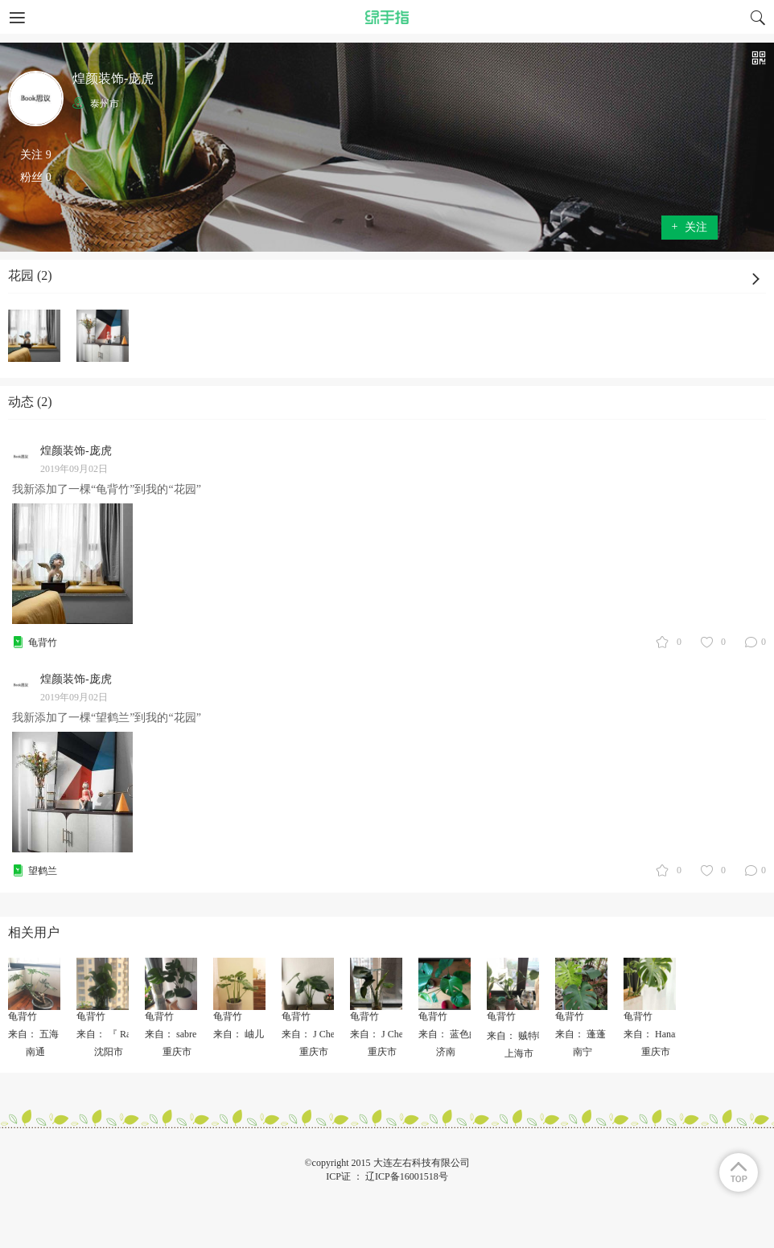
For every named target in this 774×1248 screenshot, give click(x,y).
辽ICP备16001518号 (406, 1176)
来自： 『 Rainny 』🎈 (124, 1034)
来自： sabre (170, 1034)
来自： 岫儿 (238, 1034)
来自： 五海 (33, 1034)
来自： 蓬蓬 (580, 1034)
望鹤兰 (42, 870)
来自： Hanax (652, 1034)
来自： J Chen (311, 1034)
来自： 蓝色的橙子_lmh (468, 1034)
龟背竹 (42, 642)
